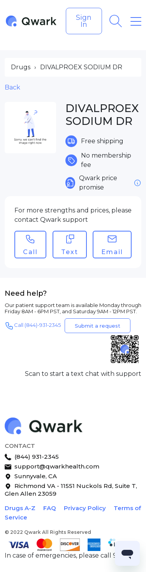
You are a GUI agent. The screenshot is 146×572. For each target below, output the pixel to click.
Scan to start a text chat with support (83, 373)
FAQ (49, 508)
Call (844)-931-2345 (33, 325)
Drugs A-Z (20, 508)
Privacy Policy (85, 508)
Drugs (20, 67)
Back (12, 87)
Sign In (83, 21)
